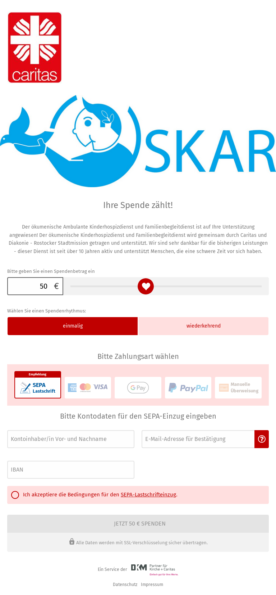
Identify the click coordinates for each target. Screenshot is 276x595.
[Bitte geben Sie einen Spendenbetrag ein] (28, 286)
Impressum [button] (152, 584)
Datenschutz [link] (125, 584)
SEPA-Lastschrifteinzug (148, 494)
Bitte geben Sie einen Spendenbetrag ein (51, 271)
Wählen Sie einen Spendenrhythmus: (46, 311)
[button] (261, 439)
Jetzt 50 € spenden (140, 523)
